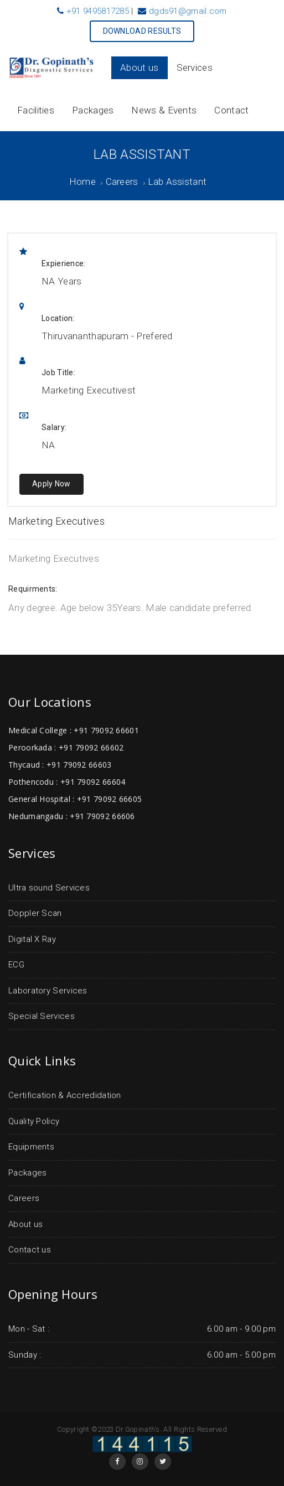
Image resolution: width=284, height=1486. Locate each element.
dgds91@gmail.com (188, 11)
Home (82, 181)
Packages (92, 110)
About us (139, 67)
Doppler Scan (35, 913)
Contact (231, 110)
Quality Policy (33, 1121)
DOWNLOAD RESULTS (142, 31)
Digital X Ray (32, 939)
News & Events (164, 110)
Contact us (29, 1250)
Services (195, 67)
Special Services (41, 1016)
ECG (16, 965)
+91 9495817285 (97, 11)
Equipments (31, 1147)
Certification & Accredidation (64, 1095)
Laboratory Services (47, 991)
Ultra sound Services (49, 888)
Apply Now (51, 483)
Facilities (35, 110)
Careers (122, 181)
